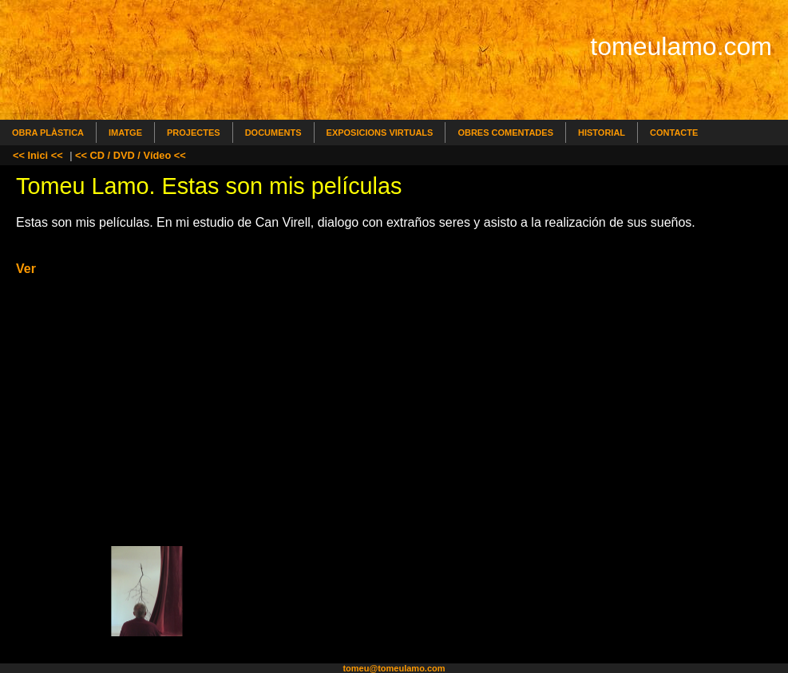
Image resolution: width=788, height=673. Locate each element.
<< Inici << (38, 155)
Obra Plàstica (48, 132)
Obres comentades (505, 132)
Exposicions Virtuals (380, 132)
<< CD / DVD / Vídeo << (130, 155)
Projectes (193, 132)
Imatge (125, 132)
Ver (26, 268)
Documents (273, 132)
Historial (601, 132)
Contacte (674, 132)
